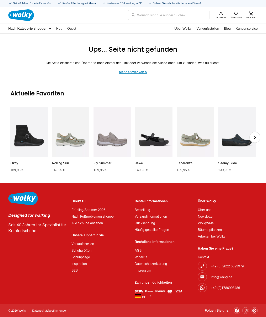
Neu (59, 28)
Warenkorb (251, 15)
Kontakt (203, 257)
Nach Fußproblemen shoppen (93, 216)
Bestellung (142, 210)
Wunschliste (236, 15)
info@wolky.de (221, 277)
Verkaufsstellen (208, 28)
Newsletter (206, 216)
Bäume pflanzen (210, 230)
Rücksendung (145, 223)
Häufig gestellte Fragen (152, 230)
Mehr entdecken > (133, 72)
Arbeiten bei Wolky (211, 236)
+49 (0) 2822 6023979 (227, 266)
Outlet (71, 28)
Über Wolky (182, 28)
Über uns (204, 210)
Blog (227, 28)
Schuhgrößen (81, 250)
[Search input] (163, 14)
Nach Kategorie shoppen (29, 28)
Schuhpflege (80, 257)
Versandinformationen (151, 216)
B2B (74, 270)
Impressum (143, 270)
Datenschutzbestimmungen (50, 310)
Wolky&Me (206, 223)
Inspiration (79, 264)
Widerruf (141, 257)
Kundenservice (247, 28)
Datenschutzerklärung (151, 264)
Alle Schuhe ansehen (87, 223)
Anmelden (221, 15)
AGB (138, 250)
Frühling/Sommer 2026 (88, 210)
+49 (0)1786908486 (225, 288)
